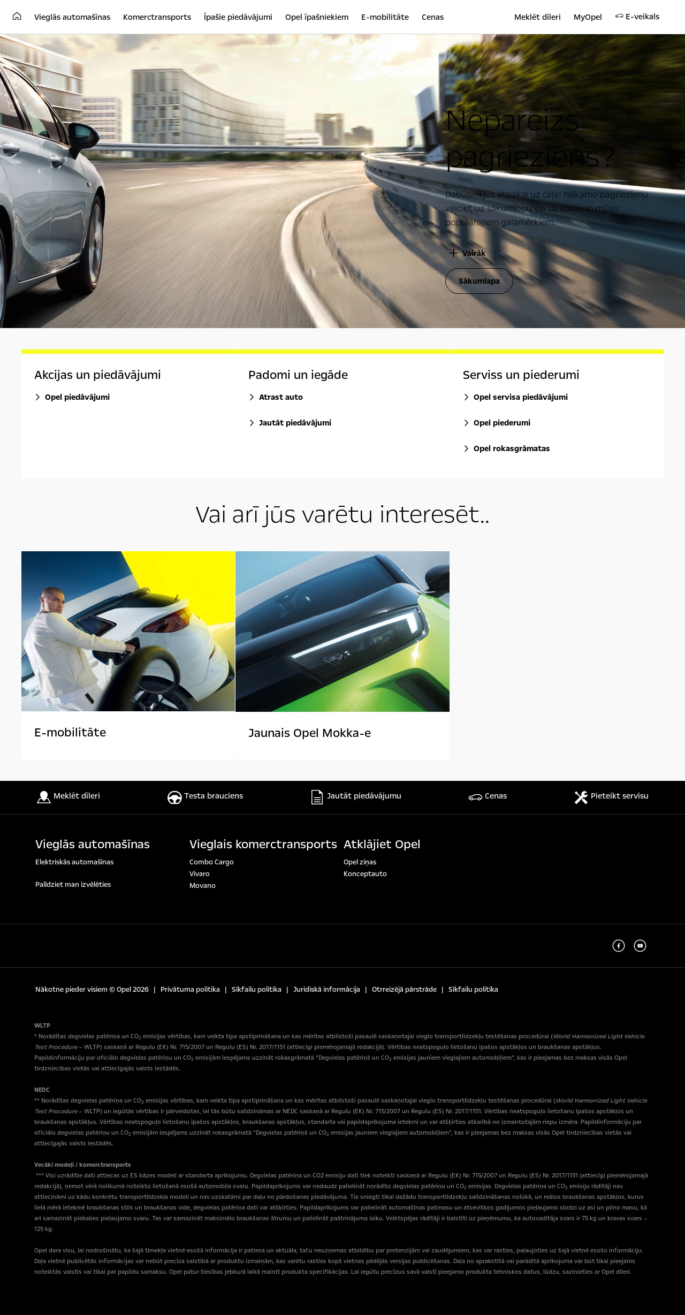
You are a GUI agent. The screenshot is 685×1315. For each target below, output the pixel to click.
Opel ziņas (360, 862)
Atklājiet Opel (382, 845)
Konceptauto (365, 874)
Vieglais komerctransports (263, 845)
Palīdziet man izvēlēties (73, 885)
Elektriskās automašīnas (74, 862)
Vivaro (199, 874)
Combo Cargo (211, 862)
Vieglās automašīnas (92, 845)
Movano (202, 886)
